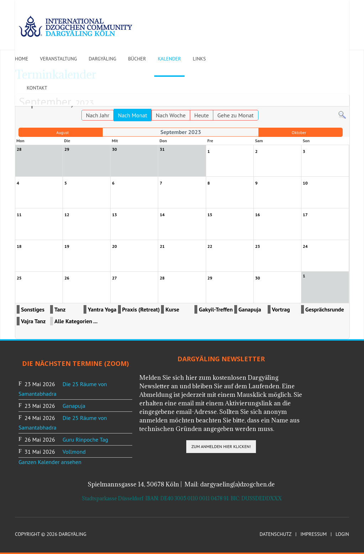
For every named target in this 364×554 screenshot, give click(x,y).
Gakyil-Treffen (215, 309)
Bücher (137, 58)
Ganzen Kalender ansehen (49, 461)
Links (199, 58)
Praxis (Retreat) (141, 309)
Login (342, 534)
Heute (201, 115)
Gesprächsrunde (324, 309)
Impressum (313, 534)
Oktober (298, 132)
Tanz (59, 309)
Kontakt (37, 88)
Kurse (172, 309)
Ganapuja (250, 309)
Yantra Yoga (102, 309)
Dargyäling (102, 58)
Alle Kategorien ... (75, 321)
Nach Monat (132, 115)
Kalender (169, 58)
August (62, 132)
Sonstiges (32, 309)
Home (21, 58)
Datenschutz (275, 534)
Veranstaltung (58, 58)
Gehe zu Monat (236, 115)
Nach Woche (171, 115)
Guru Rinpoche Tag (85, 439)
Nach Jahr (97, 115)
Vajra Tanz (33, 321)
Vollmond (74, 451)
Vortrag (281, 309)
